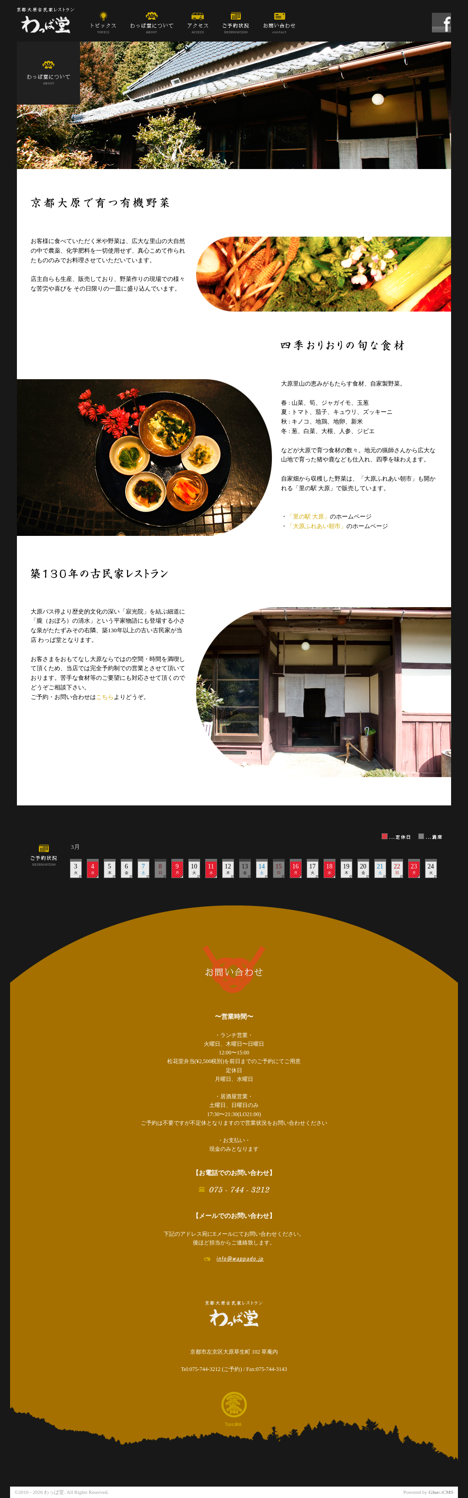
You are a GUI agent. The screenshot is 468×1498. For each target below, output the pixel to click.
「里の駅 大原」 (308, 516)
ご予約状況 (235, 22)
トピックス (103, 22)
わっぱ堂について (152, 22)
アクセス (198, 22)
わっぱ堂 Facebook (441, 24)
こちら (105, 696)
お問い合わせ (279, 22)
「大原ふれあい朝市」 (316, 526)
